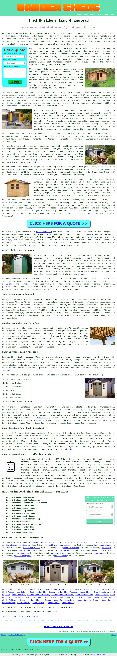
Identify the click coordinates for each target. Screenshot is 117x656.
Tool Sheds (35, 592)
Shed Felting (9, 600)
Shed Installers (20, 597)
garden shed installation (45, 542)
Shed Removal (23, 603)
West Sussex (79, 486)
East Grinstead (44, 232)
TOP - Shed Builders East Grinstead (20, 616)
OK (104, 655)
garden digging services (14, 545)
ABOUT (92, 14)
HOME (79, 14)
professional (13, 134)
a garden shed (64, 33)
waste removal (63, 551)
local (42, 62)
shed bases (46, 316)
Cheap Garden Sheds (31, 600)
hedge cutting (87, 542)
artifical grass (31, 548)
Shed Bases (48, 592)
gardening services (61, 553)
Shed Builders (101, 592)
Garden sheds (45, 169)
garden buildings (57, 116)
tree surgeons (21, 553)
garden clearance (70, 548)
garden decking (27, 551)
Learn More (95, 655)
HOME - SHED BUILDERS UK (58, 626)
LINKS (85, 14)
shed (61, 75)
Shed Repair (8, 592)
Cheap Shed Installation (71, 597)
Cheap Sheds (86, 592)
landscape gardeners (104, 545)
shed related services (40, 486)
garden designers (22, 556)
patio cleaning (60, 556)
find (10, 433)
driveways (106, 548)
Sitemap (3, 635)
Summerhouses (36, 589)
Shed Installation (104, 589)
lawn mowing (99, 553)
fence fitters (99, 551)
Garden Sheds (101, 595)
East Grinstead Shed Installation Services (35, 491)
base (75, 95)
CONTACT (100, 14)
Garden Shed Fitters (66, 592)
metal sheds (8, 284)
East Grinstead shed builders (37, 459)
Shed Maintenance (83, 589)
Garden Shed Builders (38, 595)
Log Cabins (22, 592)
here (72, 449)
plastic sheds (43, 418)
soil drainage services (61, 545)
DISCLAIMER (109, 14)
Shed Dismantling (18, 589)
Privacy (113, 635)
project (6, 154)
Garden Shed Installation (58, 589)
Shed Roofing (18, 595)
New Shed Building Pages (16, 635)
